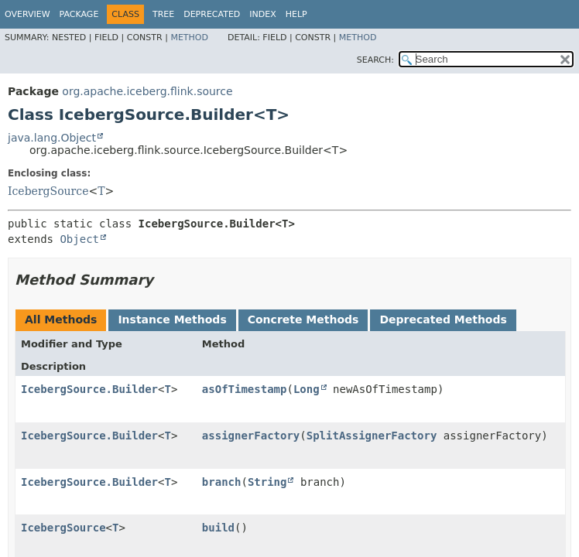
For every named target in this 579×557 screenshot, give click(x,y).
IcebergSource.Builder (89, 389)
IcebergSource (48, 191)
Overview (27, 14)
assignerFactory (251, 435)
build (218, 527)
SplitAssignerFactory (372, 435)
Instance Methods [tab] (172, 319)
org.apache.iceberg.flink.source (147, 91)
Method (189, 37)
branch (222, 482)
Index (262, 14)
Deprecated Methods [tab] (442, 319)
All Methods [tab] (61, 319)
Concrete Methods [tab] (303, 319)
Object (79, 239)
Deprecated (211, 14)
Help (296, 14)
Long (306, 389)
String (267, 482)
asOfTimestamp (244, 389)
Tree (163, 14)
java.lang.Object (52, 138)
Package (79, 14)
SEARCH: (375, 60)
